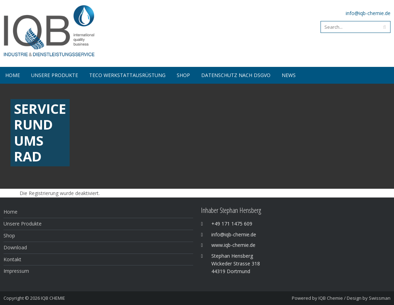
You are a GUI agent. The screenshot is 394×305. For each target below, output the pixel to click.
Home (12, 75)
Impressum (16, 271)
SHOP (183, 75)
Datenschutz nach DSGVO (235, 75)
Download (15, 247)
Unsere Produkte (54, 75)
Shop (9, 235)
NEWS (289, 75)
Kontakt (12, 259)
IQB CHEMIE (53, 298)
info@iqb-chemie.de (368, 13)
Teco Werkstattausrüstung (127, 75)
